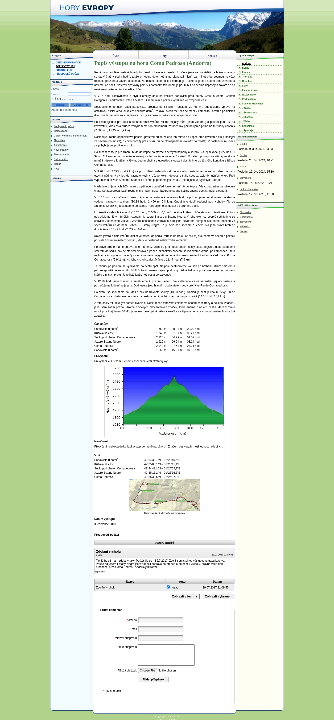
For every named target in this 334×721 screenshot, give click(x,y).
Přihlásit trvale (65, 99)
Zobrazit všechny (184, 596)
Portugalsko (249, 99)
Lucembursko (250, 90)
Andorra (246, 63)
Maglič (57, 164)
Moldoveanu (60, 131)
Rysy (56, 168)
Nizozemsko (249, 94)
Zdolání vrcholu (105, 587)
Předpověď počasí (68, 74)
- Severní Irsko (250, 112)
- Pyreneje (247, 130)
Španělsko (248, 126)
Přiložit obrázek (127, 670)
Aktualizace (60, 145)
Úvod (115, 56)
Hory (163, 56)
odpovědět (100, 571)
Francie (246, 72)
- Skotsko (247, 117)
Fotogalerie (64, 70)
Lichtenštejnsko (249, 189)
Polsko (243, 231)
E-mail (133, 629)
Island (243, 166)
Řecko (243, 155)
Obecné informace (68, 62)
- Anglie (246, 108)
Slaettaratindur (62, 154)
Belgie (245, 67)
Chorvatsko (246, 217)
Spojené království (252, 103)
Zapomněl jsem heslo (64, 110)
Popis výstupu (65, 66)
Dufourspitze (61, 159)
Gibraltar (247, 81)
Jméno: (55, 89)
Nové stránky (61, 150)
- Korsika (247, 76)
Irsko (245, 85)
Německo (245, 226)
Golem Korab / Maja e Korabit (70, 135)
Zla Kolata (59, 140)
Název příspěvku (125, 638)
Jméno (131, 620)
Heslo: (55, 94)
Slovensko (246, 178)
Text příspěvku (126, 647)
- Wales (246, 121)
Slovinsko (245, 212)
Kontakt (212, 56)
